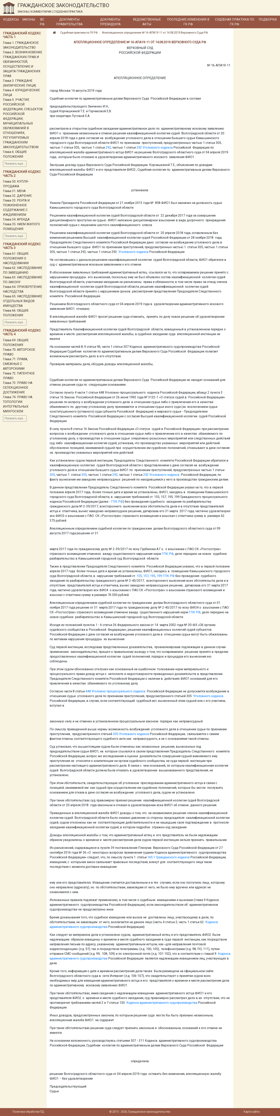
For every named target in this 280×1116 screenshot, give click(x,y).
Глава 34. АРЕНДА (16, 219)
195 (152, 576)
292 (108, 147)
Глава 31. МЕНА (14, 191)
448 (88, 691)
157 (146, 576)
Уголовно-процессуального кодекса (118, 691)
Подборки (268, 19)
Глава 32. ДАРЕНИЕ (17, 196)
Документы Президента (110, 22)
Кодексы (11, 19)
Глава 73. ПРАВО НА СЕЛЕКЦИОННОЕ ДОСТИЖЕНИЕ (17, 387)
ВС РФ (42, 22)
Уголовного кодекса (158, 147)
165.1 (151, 857)
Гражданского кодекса (173, 857)
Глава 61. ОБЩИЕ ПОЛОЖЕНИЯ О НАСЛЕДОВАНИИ (16, 258)
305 (52, 475)
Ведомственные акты (147, 22)
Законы (28, 19)
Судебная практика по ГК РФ (234, 22)
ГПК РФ (117, 501)
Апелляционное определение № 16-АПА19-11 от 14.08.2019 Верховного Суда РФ (155, 32)
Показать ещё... (15, 163)
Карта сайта (252, 1111)
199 (159, 576)
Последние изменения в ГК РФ (188, 22)
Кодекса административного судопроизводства (161, 1003)
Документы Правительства (69, 22)
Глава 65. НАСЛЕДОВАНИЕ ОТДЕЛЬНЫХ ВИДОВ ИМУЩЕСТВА (22, 301)
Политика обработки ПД (28, 1111)
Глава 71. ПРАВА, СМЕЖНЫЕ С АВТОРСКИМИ (15, 363)
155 (139, 576)
